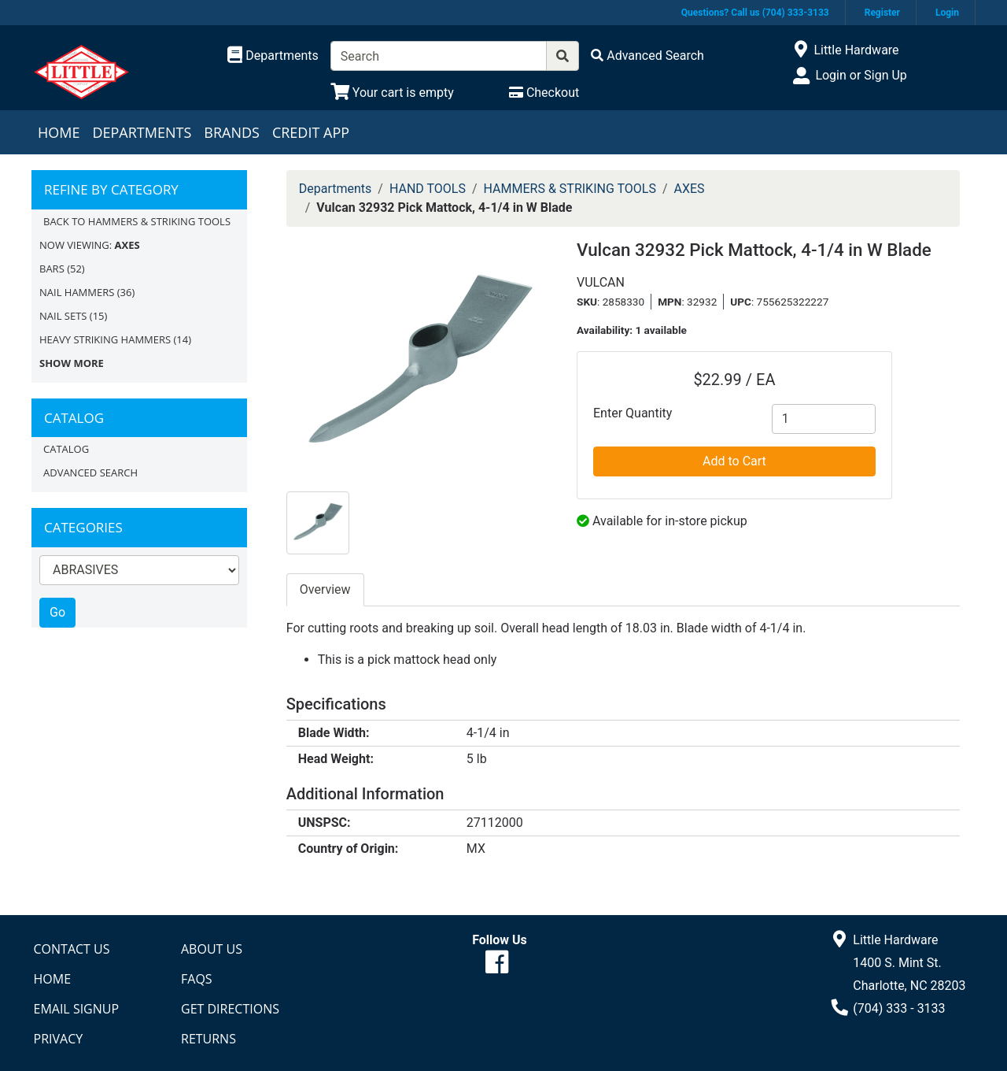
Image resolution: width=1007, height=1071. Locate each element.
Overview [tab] (325, 589)
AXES (689, 188)
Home (58, 132)
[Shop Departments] (273, 55)
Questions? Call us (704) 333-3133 (755, 12)
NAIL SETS (63, 316)
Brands (232, 132)
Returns (208, 1038)
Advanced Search (90, 472)
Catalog (66, 449)
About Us (211, 949)
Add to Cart (734, 461)
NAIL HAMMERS (76, 292)
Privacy (58, 1038)
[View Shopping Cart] (392, 92)
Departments (141, 132)
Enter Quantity (632, 413)
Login (947, 12)
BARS (52, 268)
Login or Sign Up (860, 75)
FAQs (196, 979)
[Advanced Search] (647, 55)
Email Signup (77, 1008)
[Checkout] (544, 92)
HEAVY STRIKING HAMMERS (105, 339)
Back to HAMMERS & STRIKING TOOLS (137, 221)
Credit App (310, 132)
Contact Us (72, 949)
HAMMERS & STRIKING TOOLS (570, 188)
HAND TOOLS (427, 188)
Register (882, 12)
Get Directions (230, 1008)
